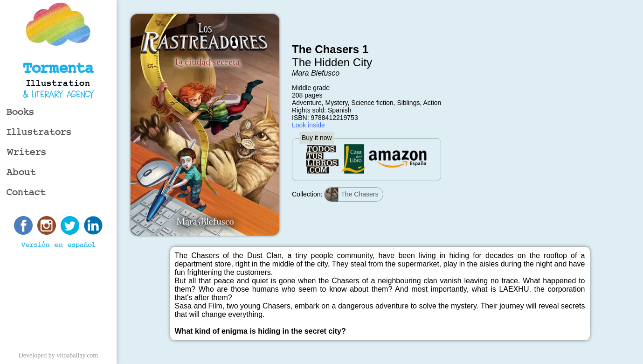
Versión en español (58, 245)
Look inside (308, 125)
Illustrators (39, 132)
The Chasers (351, 195)
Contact (26, 192)
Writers (26, 152)
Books (20, 112)
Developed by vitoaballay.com (58, 355)
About (21, 172)
